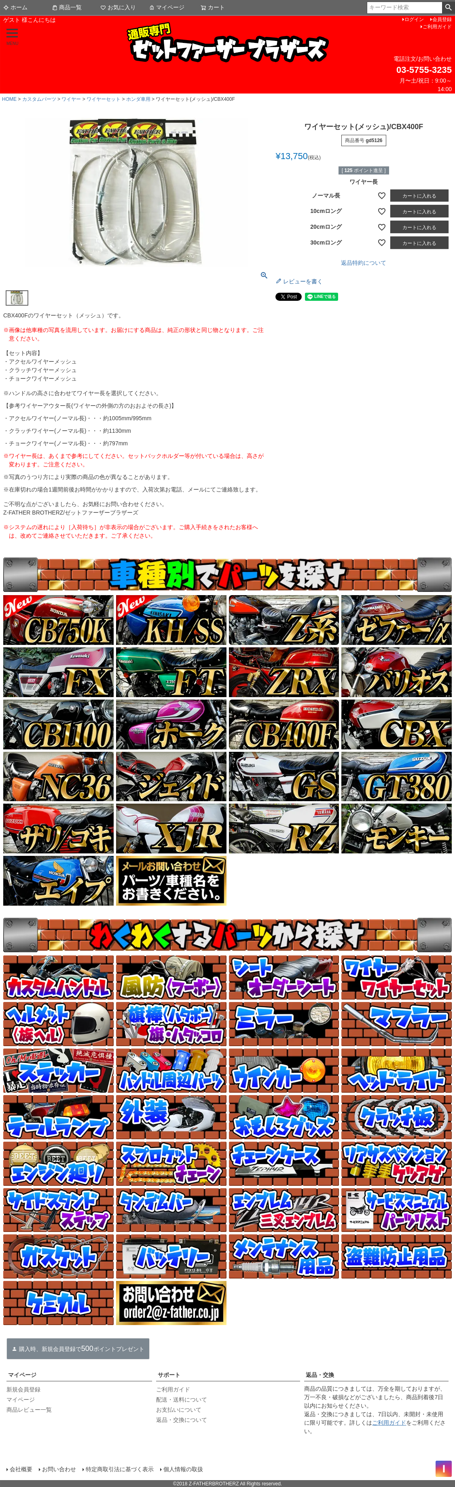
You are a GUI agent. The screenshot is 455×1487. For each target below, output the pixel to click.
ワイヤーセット (104, 99)
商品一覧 (67, 7)
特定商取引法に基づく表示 (120, 1469)
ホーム (15, 7)
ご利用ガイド (437, 27)
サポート (169, 1375)
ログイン (414, 19)
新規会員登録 (23, 1389)
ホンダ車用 (138, 99)
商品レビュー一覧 (29, 1409)
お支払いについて (178, 1409)
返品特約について (363, 263)
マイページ (166, 7)
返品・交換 (320, 1375)
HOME (9, 99)
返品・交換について (181, 1420)
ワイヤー (71, 99)
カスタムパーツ (39, 99)
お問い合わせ (59, 1469)
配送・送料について (181, 1399)
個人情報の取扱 (183, 1469)
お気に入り (118, 7)
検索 (448, 7)
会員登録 (442, 19)
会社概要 (21, 1469)
